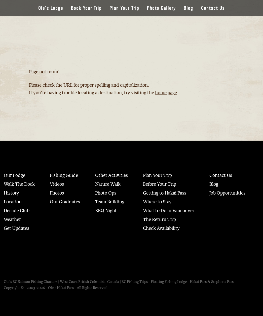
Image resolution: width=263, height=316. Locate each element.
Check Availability (161, 228)
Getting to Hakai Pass (164, 193)
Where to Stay (157, 202)
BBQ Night (106, 211)
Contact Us (213, 8)
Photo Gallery (161, 8)
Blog (188, 8)
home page (166, 93)
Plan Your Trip (124, 8)
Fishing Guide (64, 175)
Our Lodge (14, 175)
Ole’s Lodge (50, 8)
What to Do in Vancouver (168, 211)
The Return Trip (159, 219)
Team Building (109, 202)
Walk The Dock (19, 184)
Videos (57, 184)
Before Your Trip (159, 184)
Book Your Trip (86, 8)
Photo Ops (105, 193)
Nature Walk (108, 184)
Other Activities (111, 175)
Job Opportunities (227, 193)
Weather (12, 219)
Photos (57, 193)
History (11, 193)
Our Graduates (65, 202)
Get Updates (16, 228)
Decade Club (16, 211)
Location (13, 202)
